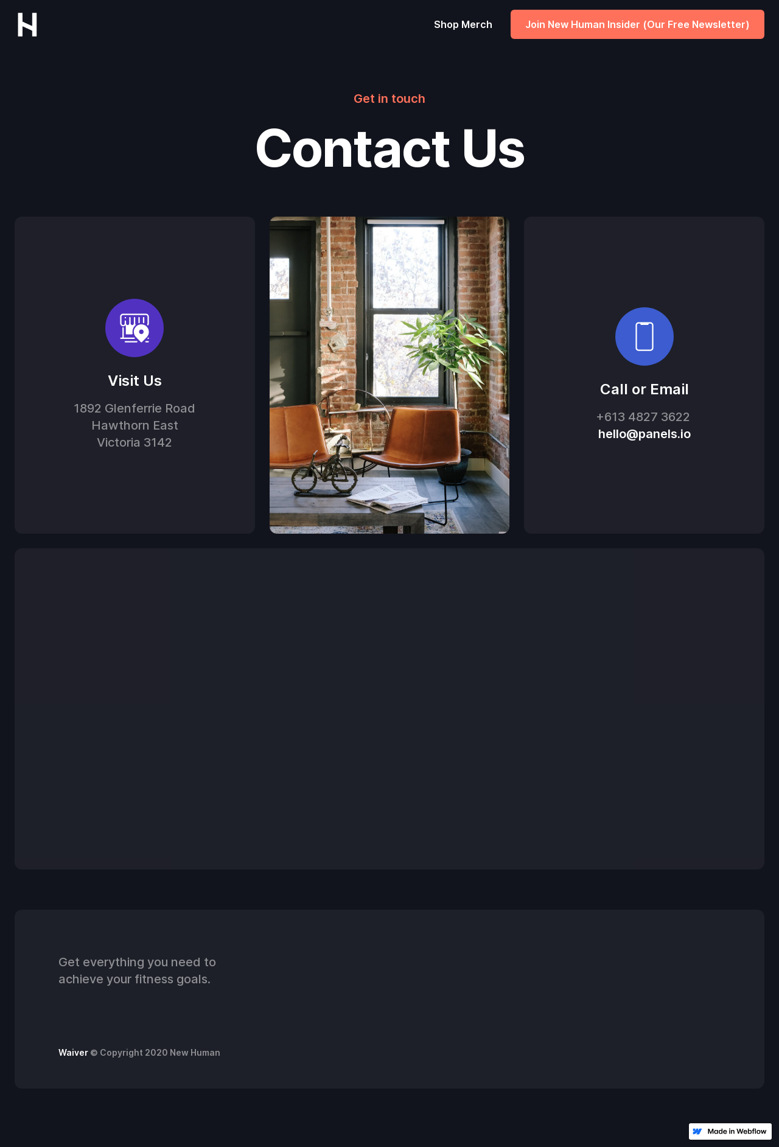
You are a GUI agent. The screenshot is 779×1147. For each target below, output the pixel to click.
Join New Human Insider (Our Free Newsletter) (637, 24)
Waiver (73, 1052)
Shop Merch (463, 24)
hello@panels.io (644, 434)
